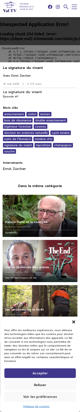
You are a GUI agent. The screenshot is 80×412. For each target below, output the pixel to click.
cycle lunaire (61, 133)
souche (9, 151)
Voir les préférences (40, 396)
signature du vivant (18, 145)
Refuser (40, 385)
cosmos (40, 126)
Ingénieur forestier (17, 126)
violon (32, 114)
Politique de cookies (36, 406)
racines (45, 114)
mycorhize (43, 145)
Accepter (40, 373)
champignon (63, 145)
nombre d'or (43, 139)
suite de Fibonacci (17, 139)
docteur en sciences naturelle (26, 133)
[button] (73, 322)
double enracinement (50, 120)
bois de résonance (17, 120)
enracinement (14, 114)
